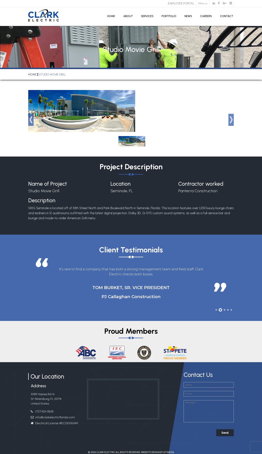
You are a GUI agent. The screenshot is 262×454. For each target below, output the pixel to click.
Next (231, 120)
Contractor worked (200, 184)
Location (120, 184)
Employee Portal (181, 3)
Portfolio (169, 16)
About (128, 16)
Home (111, 16)
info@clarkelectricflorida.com (55, 417)
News (188, 16)
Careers (206, 16)
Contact (226, 16)
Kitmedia (169, 452)
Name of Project (47, 184)
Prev (31, 120)
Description (41, 201)
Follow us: (203, 3)
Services (147, 16)
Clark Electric (105, 452)
